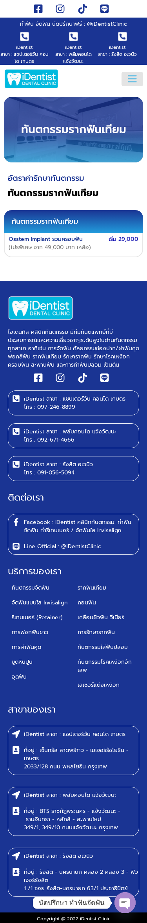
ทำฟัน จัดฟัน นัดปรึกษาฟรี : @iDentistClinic (73, 24)
